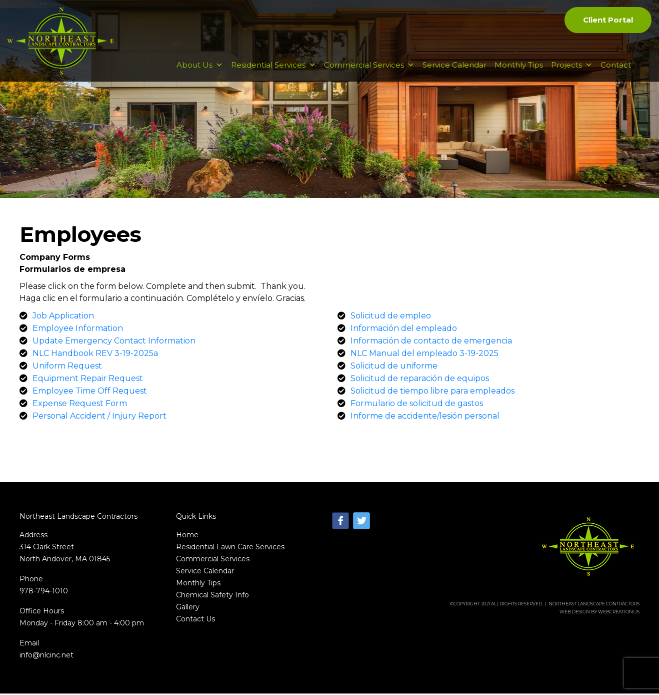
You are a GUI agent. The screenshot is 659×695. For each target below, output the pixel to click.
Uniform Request (67, 367)
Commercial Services (369, 71)
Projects (571, 71)
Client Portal (607, 20)
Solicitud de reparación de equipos (419, 380)
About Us (199, 71)
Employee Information (77, 329)
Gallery (188, 608)
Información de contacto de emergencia (431, 342)
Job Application (63, 317)
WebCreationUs (619, 613)
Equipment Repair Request (87, 380)
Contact (615, 71)
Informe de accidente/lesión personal (425, 417)
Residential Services (273, 71)
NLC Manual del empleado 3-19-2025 (424, 355)
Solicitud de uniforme (394, 367)
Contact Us (195, 620)
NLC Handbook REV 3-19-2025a (95, 355)
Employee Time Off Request (89, 392)
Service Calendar (454, 71)
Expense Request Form (79, 405)
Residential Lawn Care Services (230, 548)
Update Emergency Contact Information (114, 342)
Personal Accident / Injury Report (99, 417)
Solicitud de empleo (390, 317)
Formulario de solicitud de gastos (416, 405)
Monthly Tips (518, 71)
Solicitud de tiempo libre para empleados (432, 392)
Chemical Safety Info (212, 596)
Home (187, 536)
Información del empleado (403, 329)
